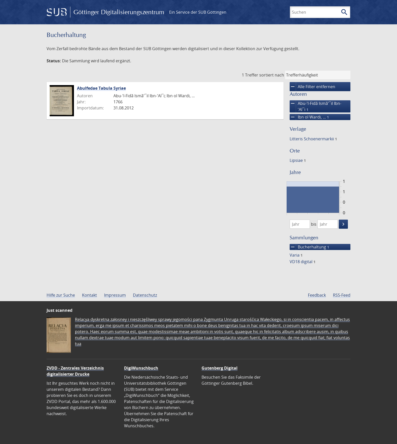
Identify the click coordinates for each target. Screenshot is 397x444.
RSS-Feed (341, 295)
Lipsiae (298, 160)
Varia (296, 255)
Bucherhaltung (309, 247)
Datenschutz (145, 295)
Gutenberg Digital (219, 368)
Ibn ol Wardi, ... (309, 117)
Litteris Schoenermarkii (313, 139)
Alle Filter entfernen (312, 86)
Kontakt (89, 295)
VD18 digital (302, 261)
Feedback (317, 295)
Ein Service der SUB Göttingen (197, 12)
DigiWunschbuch (141, 368)
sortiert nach (271, 75)
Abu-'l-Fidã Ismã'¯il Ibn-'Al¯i (315, 106)
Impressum (115, 295)
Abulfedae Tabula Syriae (101, 88)
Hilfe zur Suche (61, 295)
